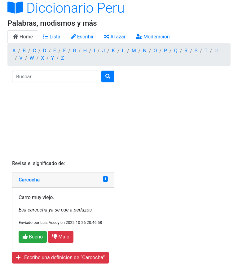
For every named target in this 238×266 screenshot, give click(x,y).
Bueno (33, 237)
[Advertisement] (63, 121)
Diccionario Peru (66, 8)
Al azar (115, 37)
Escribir (82, 37)
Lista (51, 37)
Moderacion (153, 37)
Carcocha (29, 180)
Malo (60, 237)
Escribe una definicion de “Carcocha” (60, 257)
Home (23, 37)
